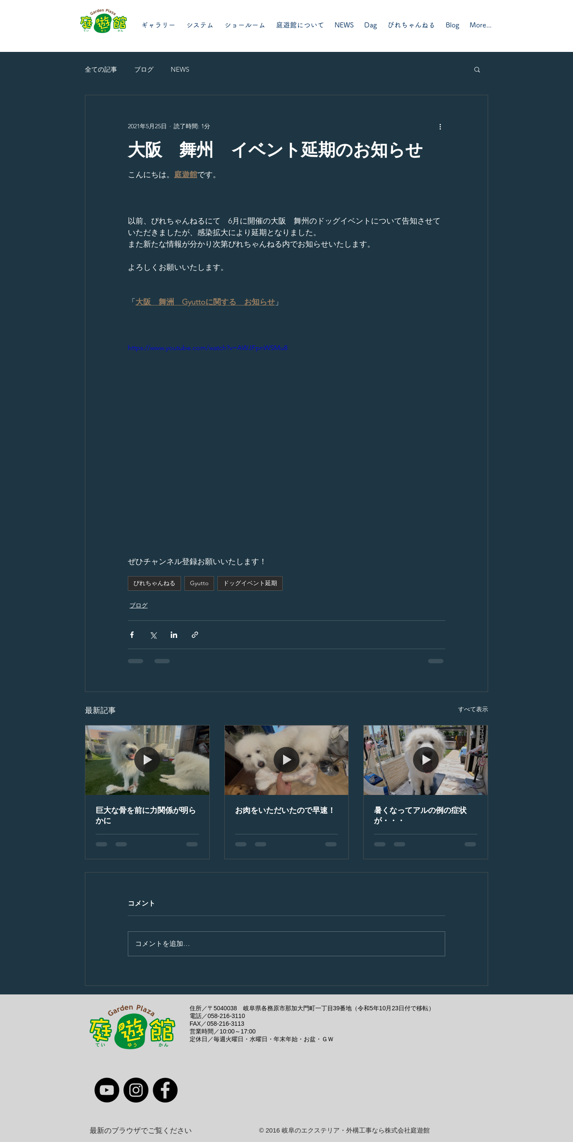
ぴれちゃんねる (154, 583)
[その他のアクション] (440, 126)
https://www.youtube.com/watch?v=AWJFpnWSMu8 (207, 348)
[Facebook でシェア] (132, 635)
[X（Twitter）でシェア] (153, 635)
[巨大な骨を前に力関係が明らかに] (147, 760)
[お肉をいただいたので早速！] (287, 760)
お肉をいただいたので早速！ (285, 810)
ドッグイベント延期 (250, 583)
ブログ (144, 69)
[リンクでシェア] (195, 635)
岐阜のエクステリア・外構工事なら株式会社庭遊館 (356, 1130)
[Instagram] (136, 1090)
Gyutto (199, 583)
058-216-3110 (226, 1015)
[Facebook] (165, 1090)
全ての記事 (101, 69)
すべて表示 (473, 709)
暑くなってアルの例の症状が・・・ (420, 815)
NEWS (180, 69)
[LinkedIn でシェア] (174, 635)
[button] (477, 69)
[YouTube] (106, 1090)
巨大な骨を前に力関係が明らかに (146, 815)
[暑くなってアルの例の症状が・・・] (426, 760)
